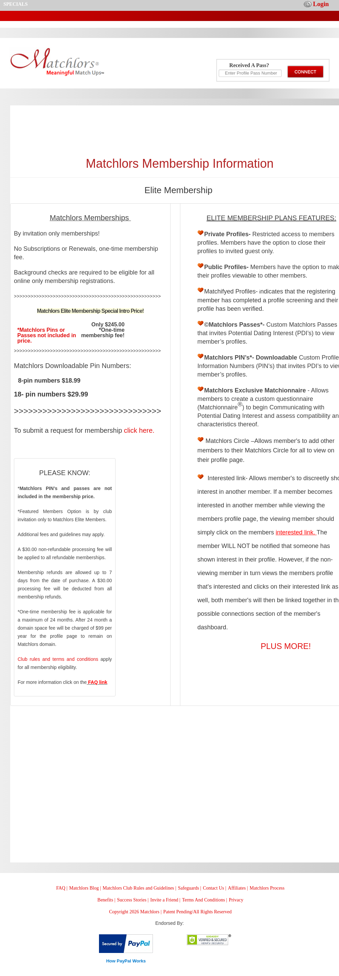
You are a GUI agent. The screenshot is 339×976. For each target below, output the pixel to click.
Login (321, 3)
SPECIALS (15, 4)
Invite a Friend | (165, 899)
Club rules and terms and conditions (58, 659)
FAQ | (61, 888)
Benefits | (106, 899)
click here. (139, 430)
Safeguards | (189, 888)
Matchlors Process (267, 888)
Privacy (236, 899)
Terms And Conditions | (204, 899)
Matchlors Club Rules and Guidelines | (139, 888)
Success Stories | (132, 899)
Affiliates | (238, 888)
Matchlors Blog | (85, 888)
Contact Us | (214, 888)
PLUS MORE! (286, 646)
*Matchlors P (33, 330)
